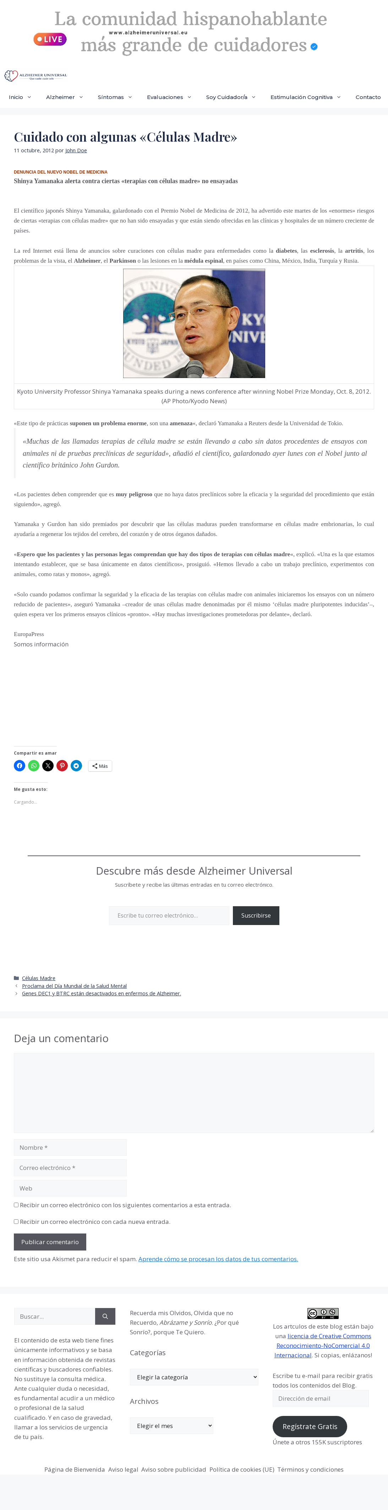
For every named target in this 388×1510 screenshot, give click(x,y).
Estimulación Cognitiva (309, 97)
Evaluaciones (173, 97)
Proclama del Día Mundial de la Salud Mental (74, 986)
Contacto (368, 97)
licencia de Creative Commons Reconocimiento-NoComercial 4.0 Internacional (322, 1345)
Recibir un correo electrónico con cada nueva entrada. (95, 1222)
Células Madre (38, 978)
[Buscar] (105, 1316)
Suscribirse (256, 915)
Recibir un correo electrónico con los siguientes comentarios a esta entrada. (125, 1205)
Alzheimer (68, 97)
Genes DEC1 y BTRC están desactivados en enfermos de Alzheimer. (101, 993)
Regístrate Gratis (310, 1426)
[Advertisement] (67, 696)
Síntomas (119, 97)
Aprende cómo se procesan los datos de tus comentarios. (218, 1259)
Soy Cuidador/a (234, 97)
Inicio (24, 97)
